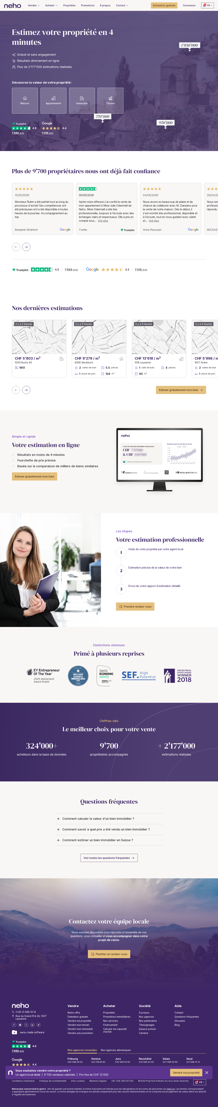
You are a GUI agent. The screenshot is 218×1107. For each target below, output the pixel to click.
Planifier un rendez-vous (109, 954)
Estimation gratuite (78, 1016)
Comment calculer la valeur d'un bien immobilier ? (95, 818)
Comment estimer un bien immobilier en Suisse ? (94, 840)
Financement (110, 1024)
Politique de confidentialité (52, 1081)
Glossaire (180, 1020)
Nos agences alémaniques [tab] (116, 1050)
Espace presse (147, 1028)
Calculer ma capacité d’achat (115, 1030)
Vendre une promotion (80, 1033)
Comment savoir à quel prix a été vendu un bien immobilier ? (103, 829)
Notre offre (74, 1012)
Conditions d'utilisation (23, 1081)
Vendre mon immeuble (80, 1028)
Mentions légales (98, 1081)
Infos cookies (78, 1081)
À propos (144, 1012)
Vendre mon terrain (78, 1024)
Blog (177, 1024)
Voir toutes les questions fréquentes (107, 858)
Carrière (143, 1033)
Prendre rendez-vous (135, 606)
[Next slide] (26, 247)
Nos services (110, 1020)
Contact (179, 1012)
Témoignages (146, 1024)
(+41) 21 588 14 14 (26, 1012)
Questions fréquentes (187, 1016)
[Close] (207, 1073)
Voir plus (103, 220)
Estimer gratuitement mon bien (178, 390)
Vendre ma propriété (186, 1072)
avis (18, 132)
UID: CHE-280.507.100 (122, 1081)
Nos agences (146, 1016)
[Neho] (12, 5)
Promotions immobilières (116, 1016)
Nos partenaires (148, 1020)
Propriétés (109, 1012)
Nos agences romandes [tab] (82, 1050)
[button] (122, 5)
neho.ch (171, 1089)
